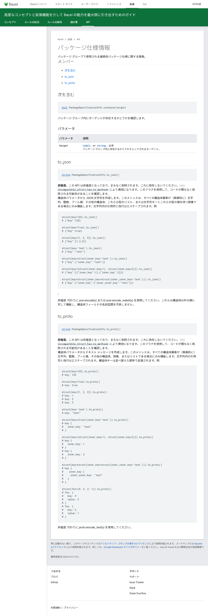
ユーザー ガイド (89, 4)
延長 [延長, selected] (132, 4)
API (78, 39)
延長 (70, 39)
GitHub (196, 4)
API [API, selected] (88, 22)
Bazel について (38, 4)
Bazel (60, 39)
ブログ (54, 576)
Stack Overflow (137, 593)
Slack (132, 587)
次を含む (70, 70)
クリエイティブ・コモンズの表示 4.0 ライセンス (124, 543)
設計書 (74, 22)
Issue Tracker (136, 582)
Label (86, 145)
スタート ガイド (64, 4)
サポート (134, 576)
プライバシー (71, 607)
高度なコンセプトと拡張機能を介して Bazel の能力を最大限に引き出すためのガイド (70, 15)
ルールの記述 (32, 22)
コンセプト (10, 22)
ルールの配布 (54, 22)
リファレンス (114, 4)
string (101, 145)
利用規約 (55, 607)
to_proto (70, 83)
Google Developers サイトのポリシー (123, 547)
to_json (69, 76)
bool (64, 107)
